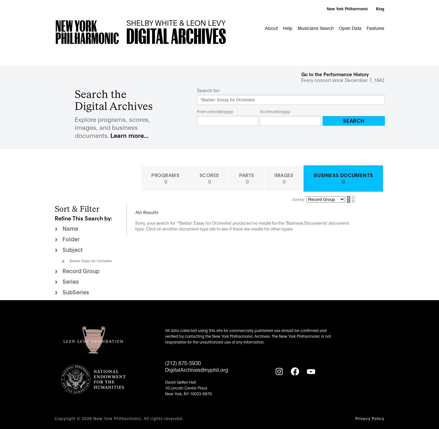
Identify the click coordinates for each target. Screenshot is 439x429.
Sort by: (299, 199)
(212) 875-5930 (183, 362)
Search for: (208, 90)
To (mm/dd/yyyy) (275, 111)
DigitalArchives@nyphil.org (196, 369)
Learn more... (129, 135)
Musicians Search (316, 28)
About (271, 28)
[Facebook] (295, 371)
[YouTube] (311, 371)
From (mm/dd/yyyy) (215, 111)
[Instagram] (279, 371)
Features (375, 28)
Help (288, 28)
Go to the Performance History (335, 74)
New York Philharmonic (347, 8)
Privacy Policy (369, 418)
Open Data (350, 28)
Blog (380, 8)
